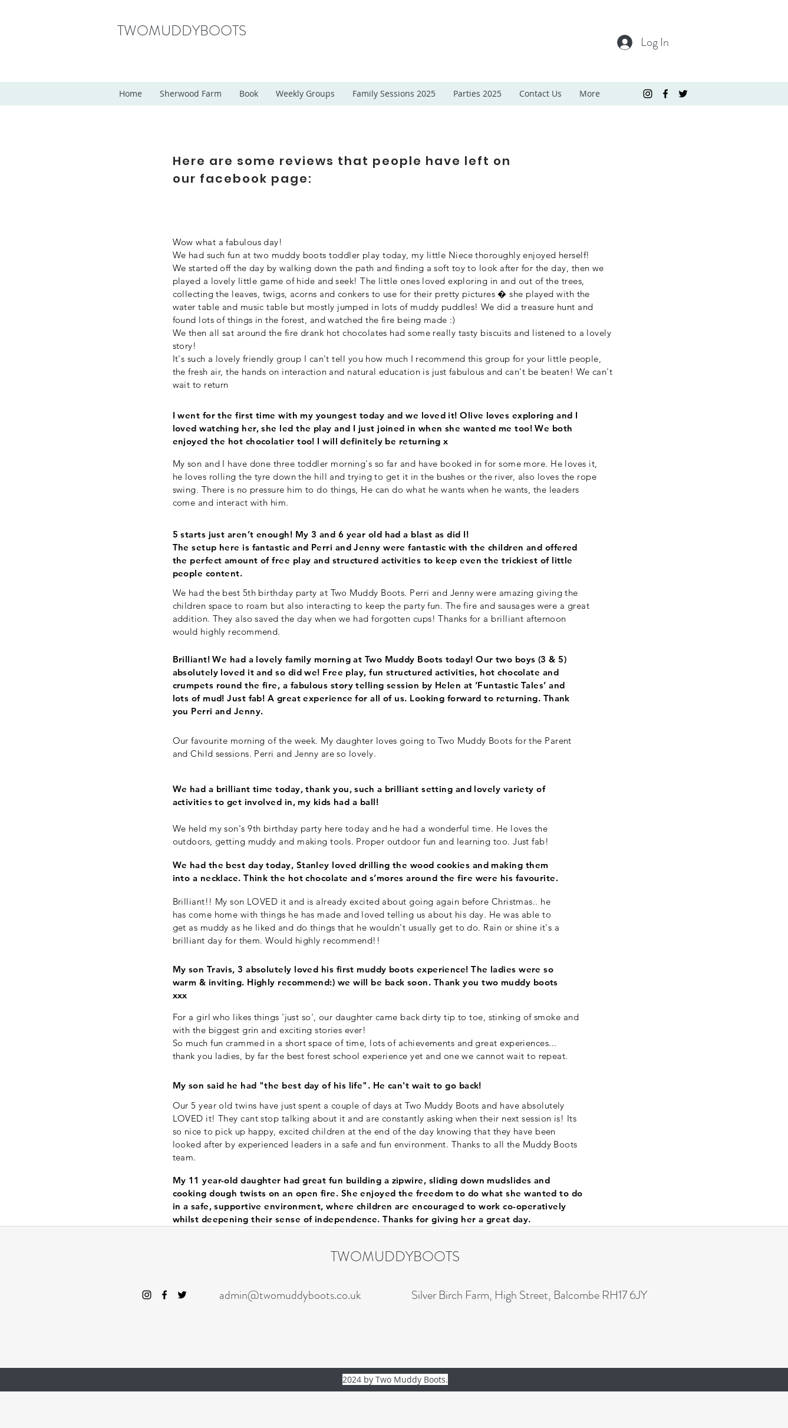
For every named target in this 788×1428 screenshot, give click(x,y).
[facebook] (665, 94)
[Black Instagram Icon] (648, 94)
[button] (305, 94)
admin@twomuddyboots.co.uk (290, 1295)
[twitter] (683, 94)
